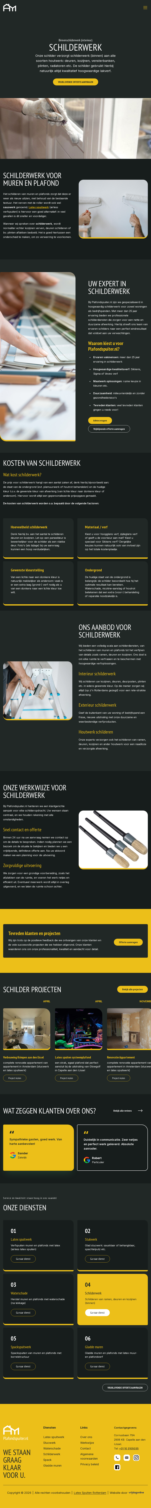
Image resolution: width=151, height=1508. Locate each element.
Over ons (86, 1437)
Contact (85, 1448)
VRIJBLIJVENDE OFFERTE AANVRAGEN (75, 82)
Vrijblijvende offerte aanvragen (109, 428)
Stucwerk (49, 1442)
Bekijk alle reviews (128, 1110)
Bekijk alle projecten (132, 989)
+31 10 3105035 (129, 1448)
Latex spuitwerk (53, 1437)
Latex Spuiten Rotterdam (90, 1492)
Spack (47, 1459)
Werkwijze (87, 1442)
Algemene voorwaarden (89, 1456)
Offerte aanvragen (128, 942)
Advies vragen (100, 420)
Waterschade (52, 1448)
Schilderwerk (51, 1454)
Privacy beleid (89, 1464)
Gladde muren (52, 1465)
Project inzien (14, 1078)
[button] (9, 7)
